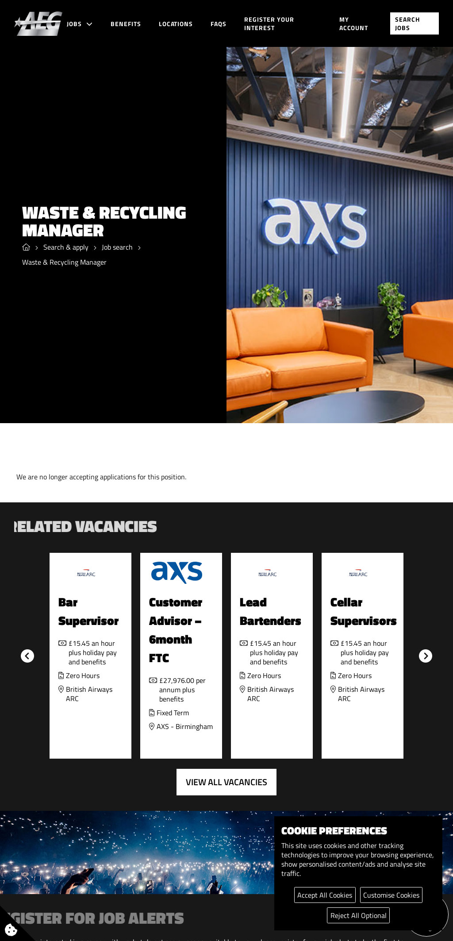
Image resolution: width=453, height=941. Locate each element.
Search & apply (65, 247)
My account (354, 23)
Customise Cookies (391, 895)
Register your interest (269, 23)
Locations (176, 23)
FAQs (218, 23)
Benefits (126, 23)
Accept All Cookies (324, 895)
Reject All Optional (358, 915)
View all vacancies (226, 782)
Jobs (74, 23)
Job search (117, 247)
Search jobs (407, 23)
